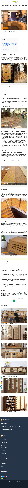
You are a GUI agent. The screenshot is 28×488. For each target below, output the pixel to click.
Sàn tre (6, 447)
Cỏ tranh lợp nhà (3, 444)
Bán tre (2, 437)
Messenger (1, 386)
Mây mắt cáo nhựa (7, 448)
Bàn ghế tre (3, 450)
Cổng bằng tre (3, 463)
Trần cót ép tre (3, 460)
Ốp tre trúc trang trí (4, 458)
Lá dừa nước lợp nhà (4, 442)
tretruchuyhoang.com (7, 432)
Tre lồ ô (5, 437)
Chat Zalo (2, 381)
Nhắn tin (2, 388)
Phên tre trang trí (3, 453)
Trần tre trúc (3, 469)
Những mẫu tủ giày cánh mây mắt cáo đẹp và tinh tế (9, 411)
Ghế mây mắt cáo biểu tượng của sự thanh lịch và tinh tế (9, 323)
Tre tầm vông (7, 439)
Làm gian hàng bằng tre (4, 471)
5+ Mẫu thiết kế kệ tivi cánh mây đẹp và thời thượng (9, 376)
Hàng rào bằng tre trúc (4, 468)
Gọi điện (2, 383)
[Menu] (1, 1)
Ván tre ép (2, 447)
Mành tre (2, 448)
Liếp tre (7, 445)
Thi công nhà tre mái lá (4, 461)
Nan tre (6, 450)
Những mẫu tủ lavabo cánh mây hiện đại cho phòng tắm (9, 358)
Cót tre (2, 445)
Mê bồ (5, 445)
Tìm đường (1, 378)
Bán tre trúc (3, 439)
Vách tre (2, 466)
